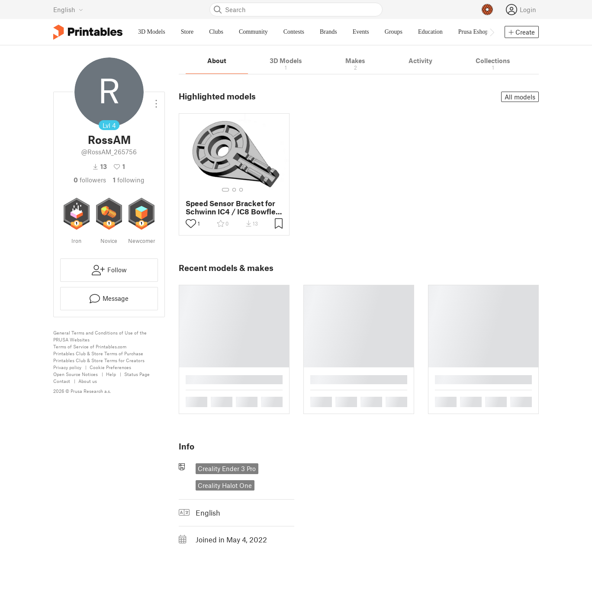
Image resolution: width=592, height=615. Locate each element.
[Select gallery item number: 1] (225, 189)
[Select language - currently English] (68, 9)
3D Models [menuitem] (151, 32)
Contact (61, 381)
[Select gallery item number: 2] (234, 189)
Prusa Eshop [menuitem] (473, 32)
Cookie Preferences (110, 367)
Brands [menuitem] (328, 32)
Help (111, 374)
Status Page (137, 374)
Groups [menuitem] (393, 32)
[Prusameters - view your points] (487, 9)
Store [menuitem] (187, 32)
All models (520, 97)
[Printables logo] (87, 32)
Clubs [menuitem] (216, 32)
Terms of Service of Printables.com (89, 346)
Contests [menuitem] (293, 32)
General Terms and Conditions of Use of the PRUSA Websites (100, 336)
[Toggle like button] (191, 223)
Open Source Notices (75, 374)
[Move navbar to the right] (491, 32)
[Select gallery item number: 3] (241, 189)
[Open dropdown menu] (156, 100)
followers (90, 180)
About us (87, 381)
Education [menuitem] (430, 32)
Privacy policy (67, 367)
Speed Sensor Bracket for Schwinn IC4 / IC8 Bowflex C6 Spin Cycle (233, 207)
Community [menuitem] (253, 32)
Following (129, 180)
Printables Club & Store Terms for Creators (99, 360)
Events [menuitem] (361, 32)
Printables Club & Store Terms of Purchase (98, 353)
